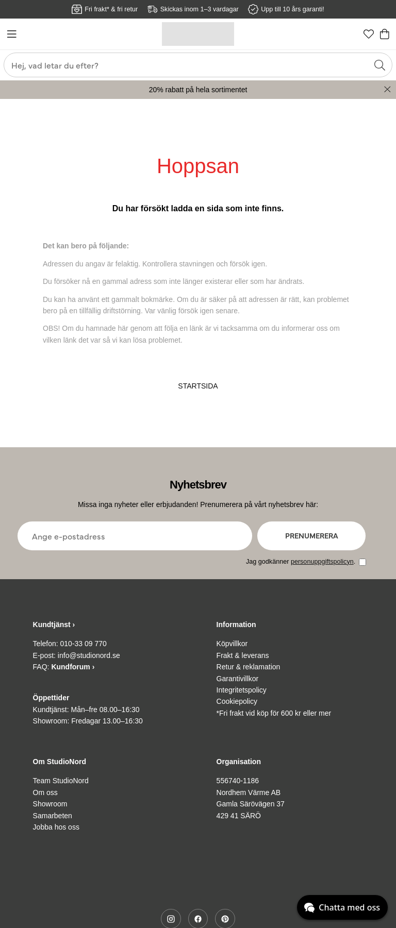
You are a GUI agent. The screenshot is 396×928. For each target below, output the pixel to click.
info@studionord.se (89, 655)
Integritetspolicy (242, 690)
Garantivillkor (238, 678)
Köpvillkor (232, 643)
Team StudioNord (61, 781)
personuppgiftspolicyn (322, 561)
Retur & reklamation (248, 667)
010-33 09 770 (83, 643)
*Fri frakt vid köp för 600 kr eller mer (274, 713)
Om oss (45, 792)
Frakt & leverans (243, 655)
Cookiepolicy (237, 701)
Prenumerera (311, 535)
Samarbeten (52, 816)
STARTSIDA (198, 386)
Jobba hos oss (56, 827)
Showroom (50, 804)
